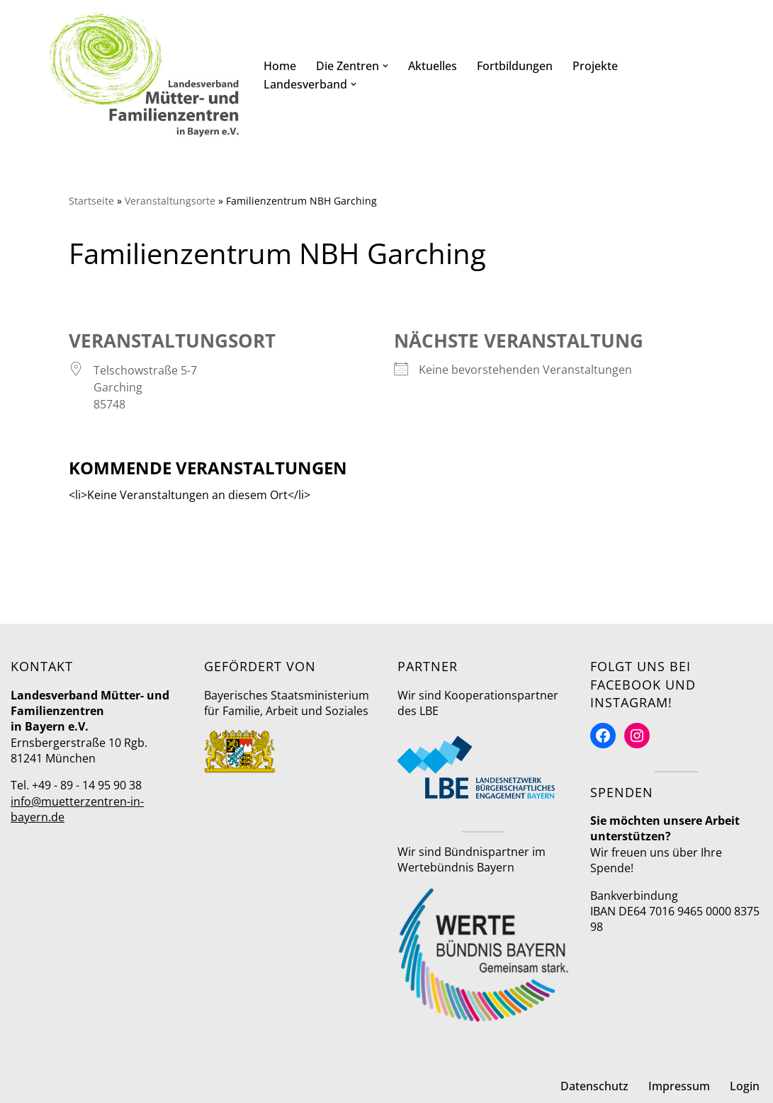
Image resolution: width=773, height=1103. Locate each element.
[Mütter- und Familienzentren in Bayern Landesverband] (144, 75)
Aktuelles (432, 66)
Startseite (91, 200)
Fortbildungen (515, 66)
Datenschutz (594, 1086)
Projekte (595, 66)
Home (280, 66)
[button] (385, 66)
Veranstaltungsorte (170, 200)
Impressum (679, 1086)
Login (745, 1086)
